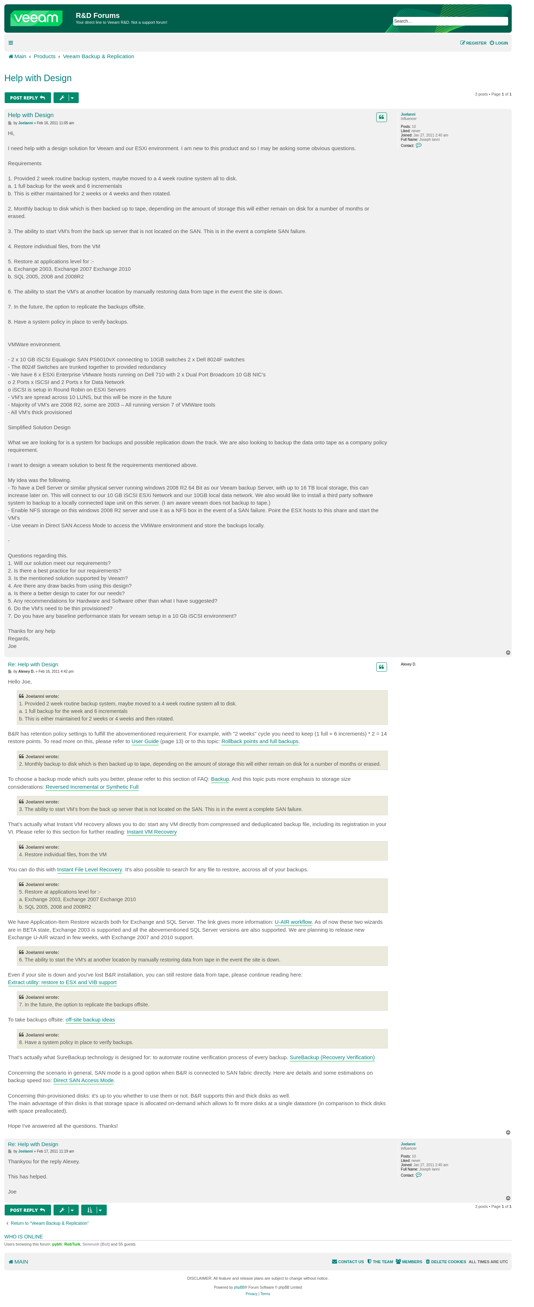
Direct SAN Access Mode (84, 1080)
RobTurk (72, 1244)
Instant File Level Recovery (89, 869)
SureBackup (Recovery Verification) (332, 1057)
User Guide (145, 741)
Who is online (23, 1236)
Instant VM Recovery (152, 832)
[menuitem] (498, 43)
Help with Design (38, 78)
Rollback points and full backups (259, 741)
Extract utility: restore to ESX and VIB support (62, 982)
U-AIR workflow (293, 922)
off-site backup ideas (90, 1019)
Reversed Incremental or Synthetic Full (92, 787)
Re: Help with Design (33, 664)
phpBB (239, 1287)
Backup (220, 779)
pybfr (57, 1244)
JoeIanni (408, 114)
